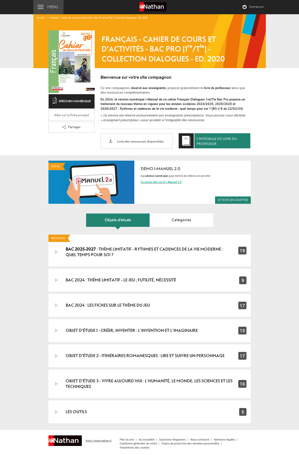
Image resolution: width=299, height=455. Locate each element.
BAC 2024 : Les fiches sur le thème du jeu (108, 305)
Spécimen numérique (72, 101)
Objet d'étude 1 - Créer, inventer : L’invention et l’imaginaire (132, 330)
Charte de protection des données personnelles (190, 443)
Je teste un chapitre (233, 200)
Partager (71, 127)
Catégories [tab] (181, 220)
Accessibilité (147, 439)
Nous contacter (199, 439)
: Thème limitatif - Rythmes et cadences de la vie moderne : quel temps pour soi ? (144, 252)
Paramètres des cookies (135, 447)
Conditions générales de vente (138, 443)
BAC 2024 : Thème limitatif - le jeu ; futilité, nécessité (121, 280)
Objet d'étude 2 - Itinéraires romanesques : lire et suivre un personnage (145, 355)
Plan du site (127, 439)
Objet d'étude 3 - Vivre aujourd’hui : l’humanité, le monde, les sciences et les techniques (149, 383)
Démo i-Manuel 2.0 (160, 168)
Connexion (256, 7)
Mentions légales (224, 439)
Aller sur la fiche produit (71, 115)
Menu (52, 7)
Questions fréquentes (172, 439)
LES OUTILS (76, 411)
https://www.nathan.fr (99, 440)
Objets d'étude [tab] (118, 220)
